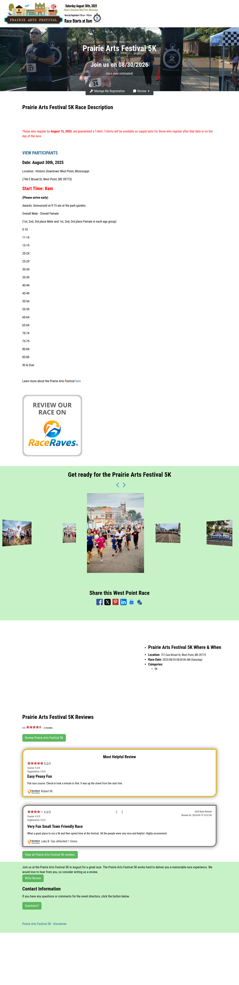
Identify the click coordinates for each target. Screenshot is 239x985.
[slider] (34, 727)
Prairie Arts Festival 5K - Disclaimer (44, 924)
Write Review (33, 878)
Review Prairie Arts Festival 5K (44, 738)
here (78, 381)
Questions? (32, 906)
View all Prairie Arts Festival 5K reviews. (50, 855)
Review (139, 91)
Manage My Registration (107, 91)
